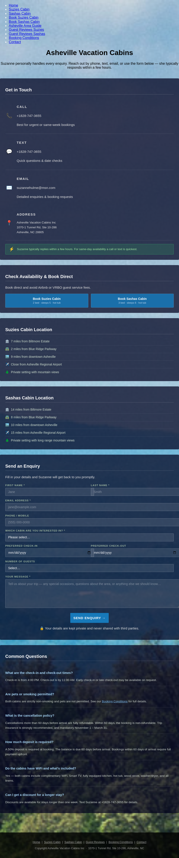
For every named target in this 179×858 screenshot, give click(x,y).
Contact (15, 42)
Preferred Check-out (108, 545)
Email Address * (18, 500)
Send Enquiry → (89, 618)
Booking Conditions (24, 38)
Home (13, 5)
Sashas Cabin (20, 13)
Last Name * (100, 485)
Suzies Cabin (19, 9)
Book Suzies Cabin (23, 17)
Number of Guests (20, 561)
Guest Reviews (95, 842)
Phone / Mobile (17, 515)
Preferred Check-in (21, 545)
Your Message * (18, 576)
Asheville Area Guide (25, 26)
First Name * (15, 485)
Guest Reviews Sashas (27, 34)
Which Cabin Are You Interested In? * (35, 530)
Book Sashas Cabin (24, 22)
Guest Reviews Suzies (26, 29)
